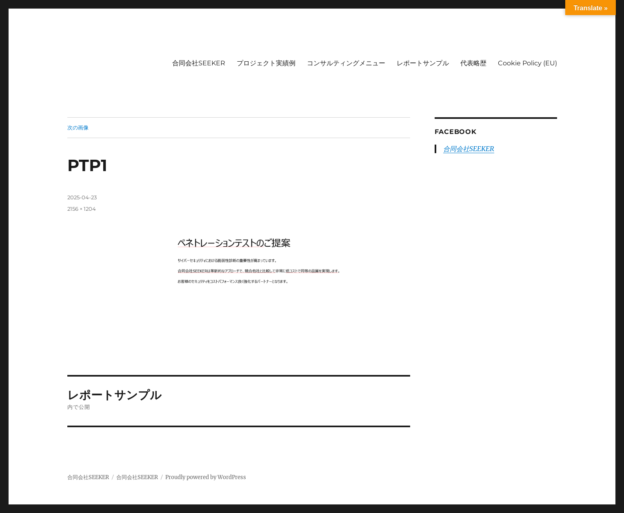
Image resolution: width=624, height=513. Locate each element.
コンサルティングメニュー (346, 63)
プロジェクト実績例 (266, 63)
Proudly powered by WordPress (205, 477)
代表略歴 (473, 63)
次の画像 (78, 127)
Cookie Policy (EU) (527, 63)
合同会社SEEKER (198, 63)
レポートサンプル (423, 63)
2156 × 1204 (81, 208)
